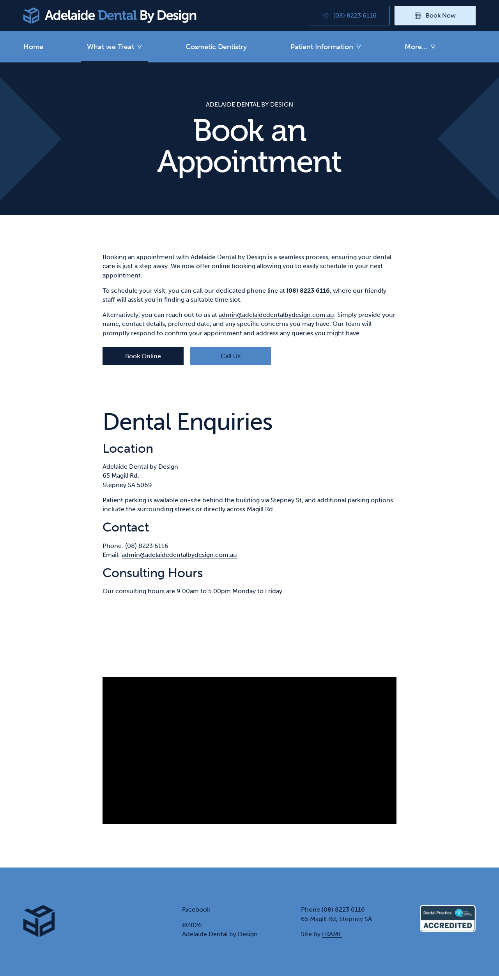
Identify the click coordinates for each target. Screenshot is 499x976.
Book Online (143, 356)
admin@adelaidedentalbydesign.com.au (276, 314)
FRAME (332, 934)
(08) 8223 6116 (343, 909)
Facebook (196, 909)
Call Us (231, 356)
